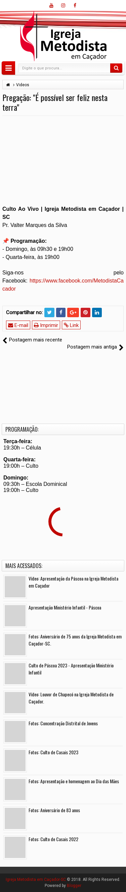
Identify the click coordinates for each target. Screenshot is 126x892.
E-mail (18, 325)
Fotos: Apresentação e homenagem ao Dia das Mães (74, 781)
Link (71, 325)
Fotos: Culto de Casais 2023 (53, 752)
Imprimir (46, 325)
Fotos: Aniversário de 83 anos (54, 810)
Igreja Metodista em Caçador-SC (36, 879)
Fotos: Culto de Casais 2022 (53, 839)
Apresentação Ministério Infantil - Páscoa (65, 607)
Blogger (74, 885)
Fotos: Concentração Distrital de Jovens (63, 723)
